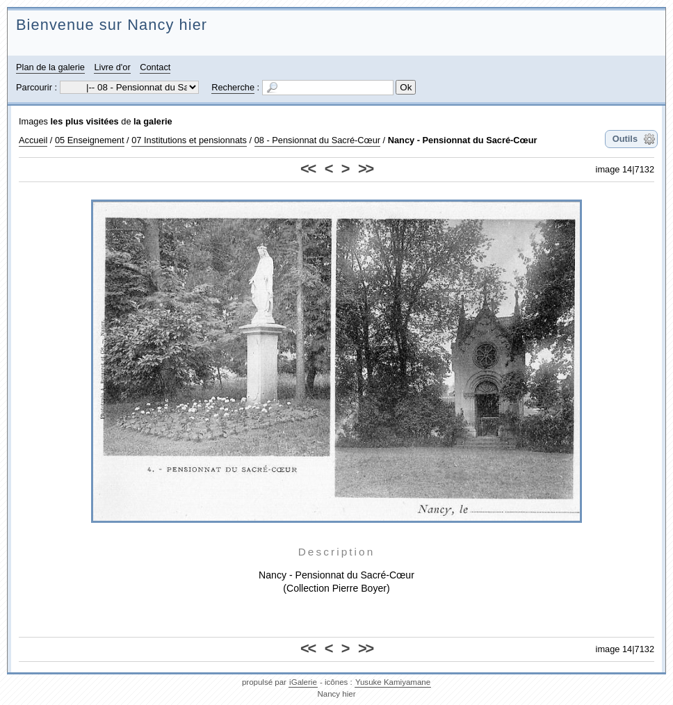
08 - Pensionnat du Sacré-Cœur (317, 140)
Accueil (33, 140)
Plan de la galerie (50, 67)
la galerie (152, 121)
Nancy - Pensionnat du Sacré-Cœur (462, 140)
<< (307, 168)
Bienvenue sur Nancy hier (111, 24)
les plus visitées (85, 121)
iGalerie (303, 682)
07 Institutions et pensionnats (189, 140)
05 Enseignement (89, 140)
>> (365, 168)
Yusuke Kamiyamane (392, 682)
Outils (625, 138)
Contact (155, 67)
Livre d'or (112, 67)
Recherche (232, 87)
